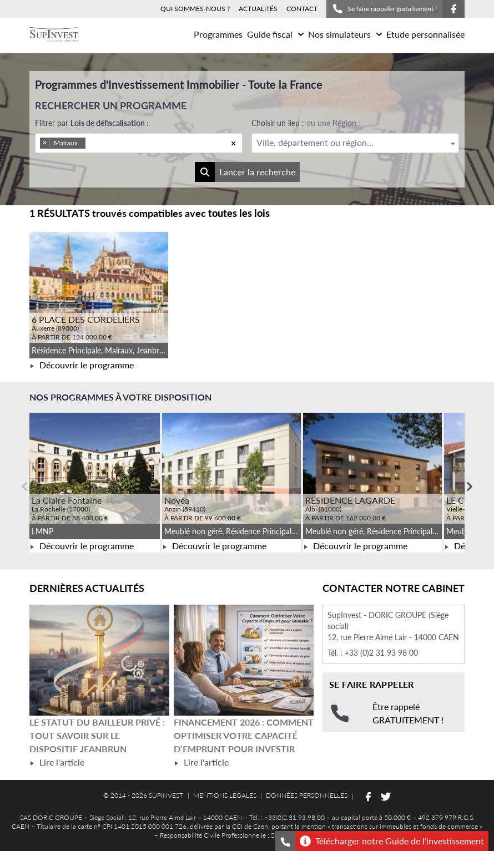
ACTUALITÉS (258, 8)
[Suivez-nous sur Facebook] (453, 9)
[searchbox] (103, 143)
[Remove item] (45, 142)
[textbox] (355, 143)
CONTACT (301, 8)
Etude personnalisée (425, 34)
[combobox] (139, 143)
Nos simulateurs (345, 34)
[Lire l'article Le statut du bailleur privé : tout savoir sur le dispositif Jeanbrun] (99, 660)
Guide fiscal (275, 34)
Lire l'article (56, 762)
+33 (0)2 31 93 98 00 (381, 652)
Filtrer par (92, 123)
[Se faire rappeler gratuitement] (285, 841)
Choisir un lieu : (305, 123)
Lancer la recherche (245, 172)
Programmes (218, 34)
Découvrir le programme (81, 364)
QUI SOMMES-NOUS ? (195, 8)
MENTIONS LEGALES (224, 795)
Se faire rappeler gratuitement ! (384, 8)
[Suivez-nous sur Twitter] (386, 797)
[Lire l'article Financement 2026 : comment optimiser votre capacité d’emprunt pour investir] (244, 660)
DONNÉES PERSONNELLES (306, 795)
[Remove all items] (233, 143)
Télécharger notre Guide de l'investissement (392, 841)
